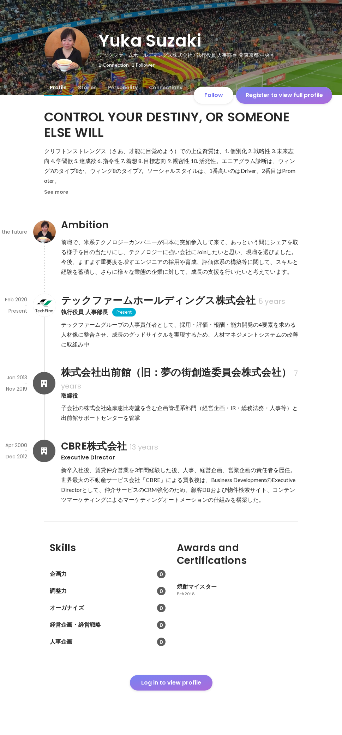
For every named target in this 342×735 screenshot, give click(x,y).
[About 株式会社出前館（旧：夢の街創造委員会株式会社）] (44, 383)
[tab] (58, 87)
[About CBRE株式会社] (44, 451)
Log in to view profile (171, 683)
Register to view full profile (284, 95)
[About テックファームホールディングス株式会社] (44, 305)
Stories (87, 87)
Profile (58, 87)
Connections (165, 87)
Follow (213, 95)
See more (56, 191)
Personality (123, 87)
